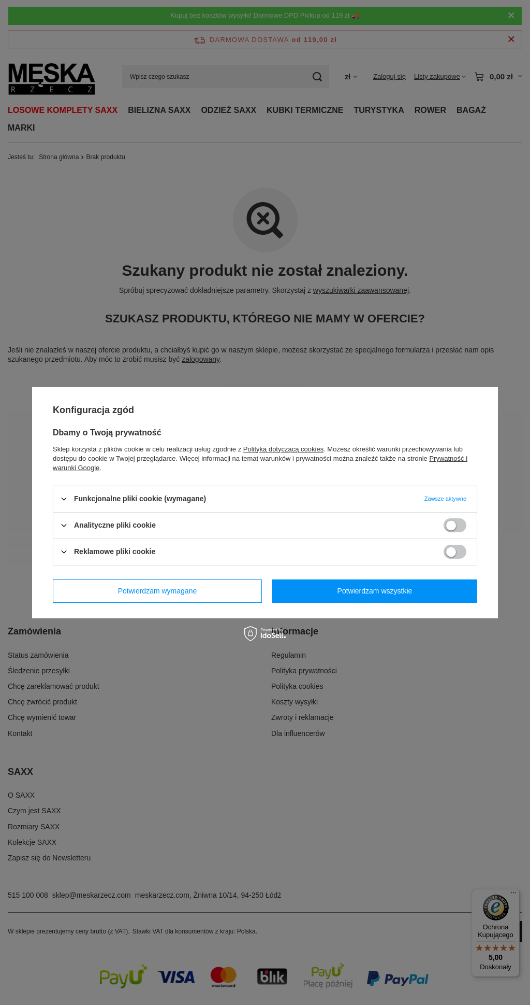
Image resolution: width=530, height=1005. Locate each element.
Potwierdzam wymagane (157, 591)
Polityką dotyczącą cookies (283, 448)
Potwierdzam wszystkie (375, 591)
